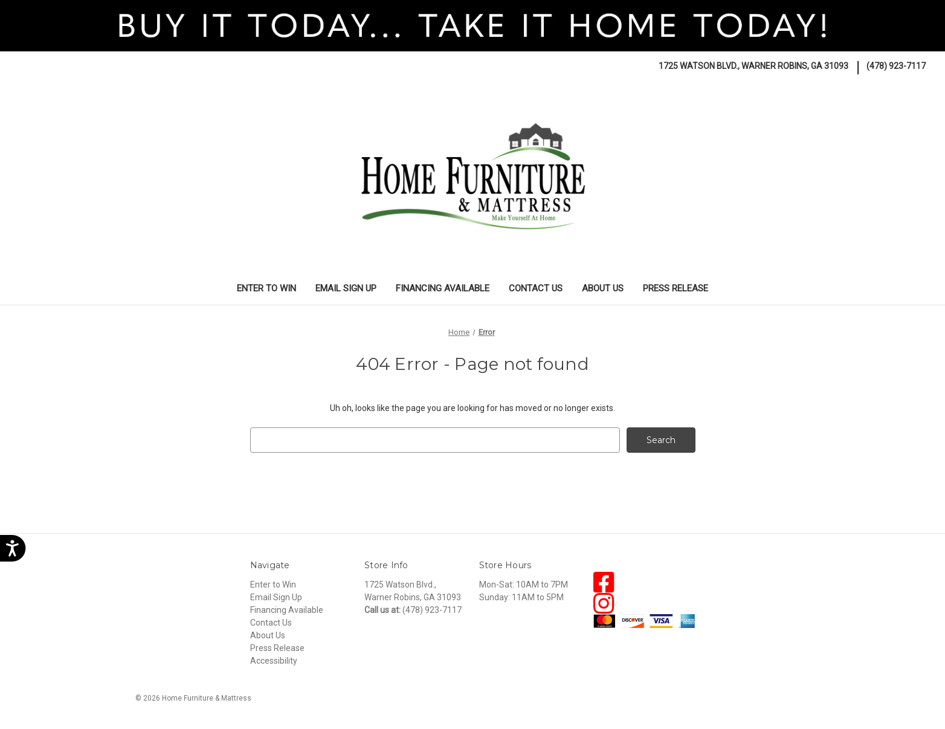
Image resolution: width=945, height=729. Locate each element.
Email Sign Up (345, 288)
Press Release (675, 288)
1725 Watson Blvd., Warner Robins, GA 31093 (753, 66)
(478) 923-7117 (896, 66)
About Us (603, 288)
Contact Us (536, 288)
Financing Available (442, 288)
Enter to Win (266, 288)
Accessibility (273, 661)
